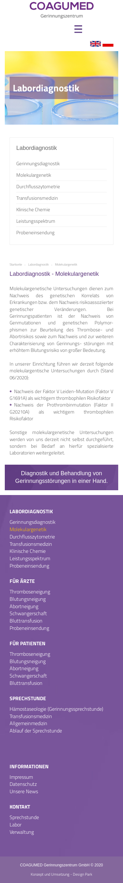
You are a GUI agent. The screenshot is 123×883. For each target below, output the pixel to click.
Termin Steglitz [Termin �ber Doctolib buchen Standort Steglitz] (109, 869)
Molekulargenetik (33, 175)
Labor (15, 824)
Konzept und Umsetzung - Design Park (61, 874)
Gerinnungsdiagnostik (38, 163)
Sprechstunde (28, 698)
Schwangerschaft (28, 613)
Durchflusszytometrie (38, 186)
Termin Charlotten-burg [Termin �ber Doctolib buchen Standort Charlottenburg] (110, 847)
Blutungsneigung (28, 599)
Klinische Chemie (33, 209)
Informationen (29, 766)
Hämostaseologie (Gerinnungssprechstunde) (56, 709)
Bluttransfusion (26, 620)
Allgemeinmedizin (28, 723)
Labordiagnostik (31, 511)
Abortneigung (24, 606)
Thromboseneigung (30, 591)
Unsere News (24, 791)
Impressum (21, 777)
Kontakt (20, 806)
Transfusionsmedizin (37, 198)
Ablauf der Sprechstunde (36, 730)
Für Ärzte (22, 581)
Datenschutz (23, 784)
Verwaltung (22, 832)
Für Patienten (27, 643)
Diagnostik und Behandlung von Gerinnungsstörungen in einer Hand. (61, 477)
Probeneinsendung (35, 232)
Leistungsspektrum (35, 221)
